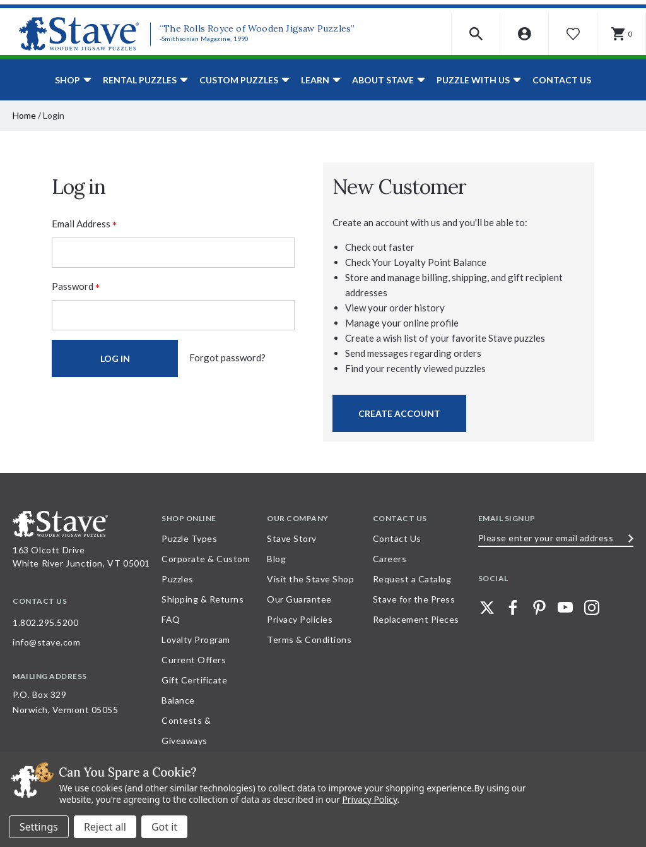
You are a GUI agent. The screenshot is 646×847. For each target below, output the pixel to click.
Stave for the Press (414, 599)
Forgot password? (227, 357)
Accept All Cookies (164, 826)
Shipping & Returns (203, 599)
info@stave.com (46, 642)
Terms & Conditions (309, 639)
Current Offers (194, 659)
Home (24, 115)
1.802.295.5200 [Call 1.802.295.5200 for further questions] (45, 622)
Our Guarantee (299, 599)
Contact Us (561, 80)
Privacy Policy (369, 799)
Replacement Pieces (416, 619)
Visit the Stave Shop (310, 579)
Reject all (105, 827)
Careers (390, 558)
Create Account (399, 413)
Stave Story (292, 538)
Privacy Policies (299, 619)
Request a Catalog (412, 579)
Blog (276, 558)
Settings (39, 827)
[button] (476, 34)
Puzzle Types (189, 538)
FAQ (171, 619)
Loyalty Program (196, 639)
